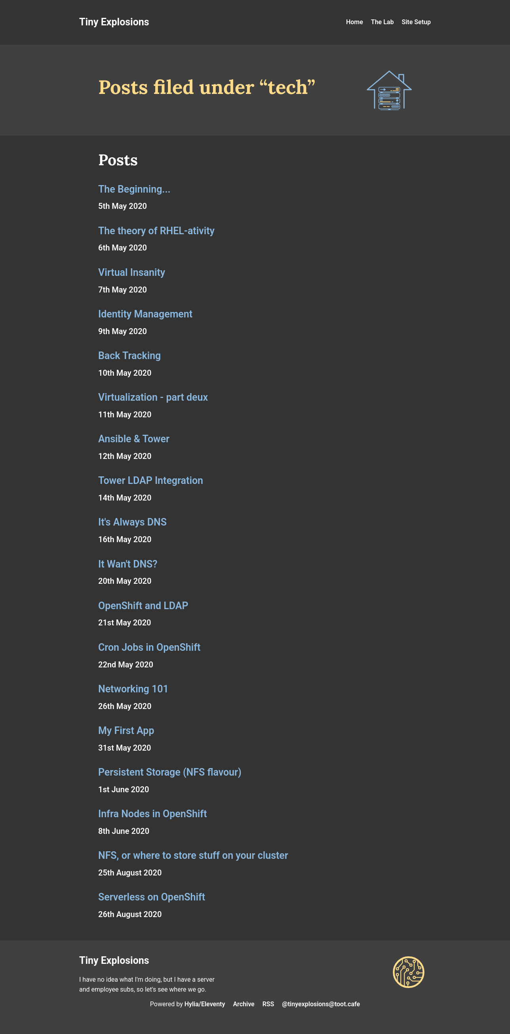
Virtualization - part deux (153, 397)
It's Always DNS (132, 522)
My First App (126, 730)
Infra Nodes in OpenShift (152, 814)
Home (354, 22)
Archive (243, 1004)
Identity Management (145, 314)
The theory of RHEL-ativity (156, 231)
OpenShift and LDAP (143, 606)
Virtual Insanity (131, 272)
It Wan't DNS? (128, 564)
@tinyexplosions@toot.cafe (321, 1004)
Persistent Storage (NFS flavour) (170, 772)
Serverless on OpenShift (151, 897)
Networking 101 (133, 689)
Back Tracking (129, 355)
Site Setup (416, 22)
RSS (268, 1004)
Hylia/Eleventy (205, 1004)
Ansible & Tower (133, 439)
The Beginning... (134, 189)
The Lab (382, 22)
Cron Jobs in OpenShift (149, 647)
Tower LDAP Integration (150, 480)
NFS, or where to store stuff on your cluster (193, 855)
